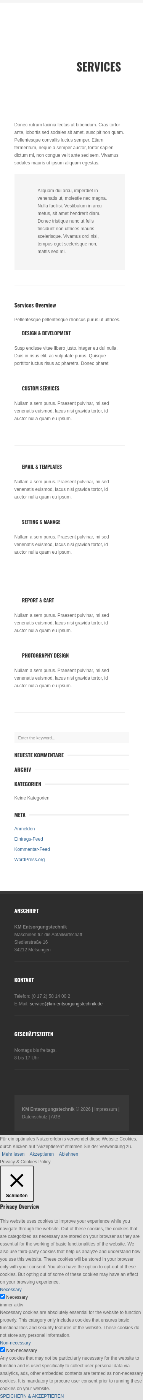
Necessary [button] (11, 1289)
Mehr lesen (13, 1154)
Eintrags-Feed (28, 839)
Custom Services (40, 388)
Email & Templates (42, 466)
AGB (55, 1117)
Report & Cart (38, 600)
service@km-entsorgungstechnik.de (66, 1004)
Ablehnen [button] (68, 1154)
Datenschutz (35, 1117)
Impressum (106, 1109)
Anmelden (24, 828)
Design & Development (46, 333)
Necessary (17, 1297)
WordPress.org (29, 859)
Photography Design (45, 655)
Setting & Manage (41, 522)
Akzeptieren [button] (42, 1154)
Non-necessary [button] (15, 1343)
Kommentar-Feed (32, 849)
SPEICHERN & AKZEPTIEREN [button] (32, 1396)
